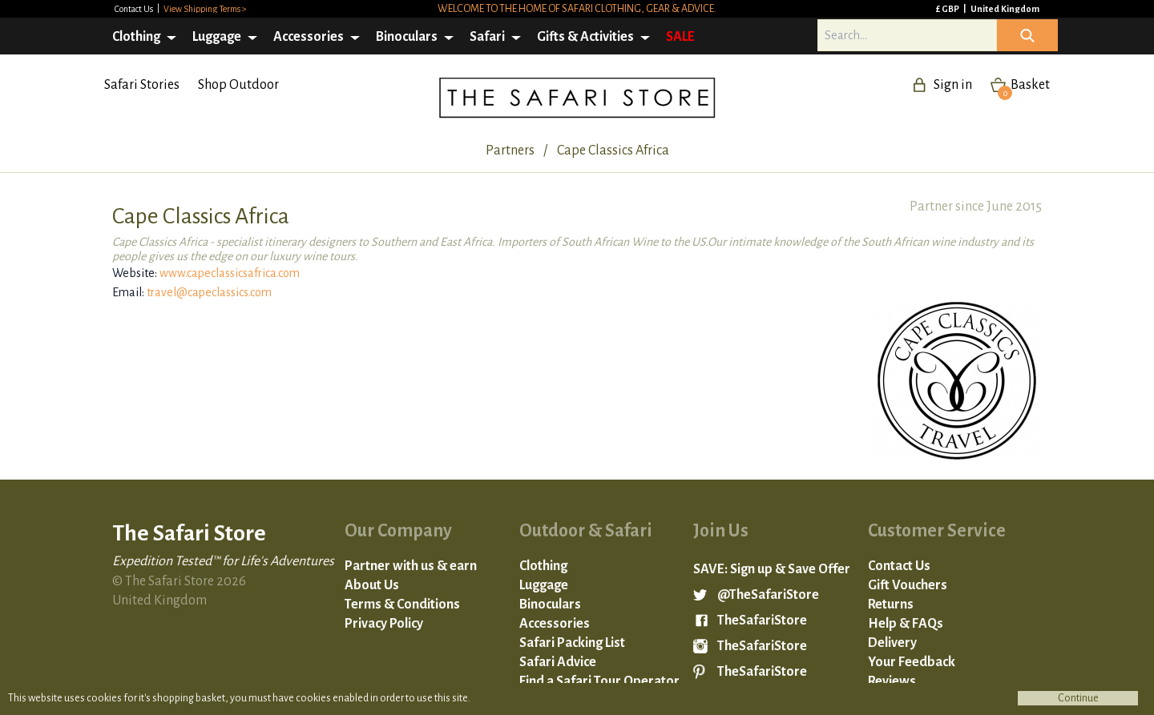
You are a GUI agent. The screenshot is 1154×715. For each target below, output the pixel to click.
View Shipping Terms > (205, 9)
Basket (1024, 85)
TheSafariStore (762, 620)
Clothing (136, 37)
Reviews (892, 681)
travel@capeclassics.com (209, 292)
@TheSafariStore (768, 595)
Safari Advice (557, 662)
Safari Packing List (572, 643)
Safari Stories (142, 85)
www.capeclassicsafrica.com (229, 273)
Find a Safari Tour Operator (599, 681)
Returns (891, 604)
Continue (1078, 698)
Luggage (216, 37)
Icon (1027, 35)
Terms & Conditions (402, 604)
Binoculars (407, 37)
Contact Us (135, 9)
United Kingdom (1004, 9)
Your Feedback (911, 662)
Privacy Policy (384, 624)
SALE (680, 37)
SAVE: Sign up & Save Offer (771, 569)
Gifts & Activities (585, 37)
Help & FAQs (905, 624)
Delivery (892, 643)
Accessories (308, 37)
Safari (487, 37)
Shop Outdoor (238, 85)
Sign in (953, 85)
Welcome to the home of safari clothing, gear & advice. (577, 8)
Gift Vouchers (907, 585)
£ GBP (948, 9)
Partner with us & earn (411, 566)
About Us (372, 585)
